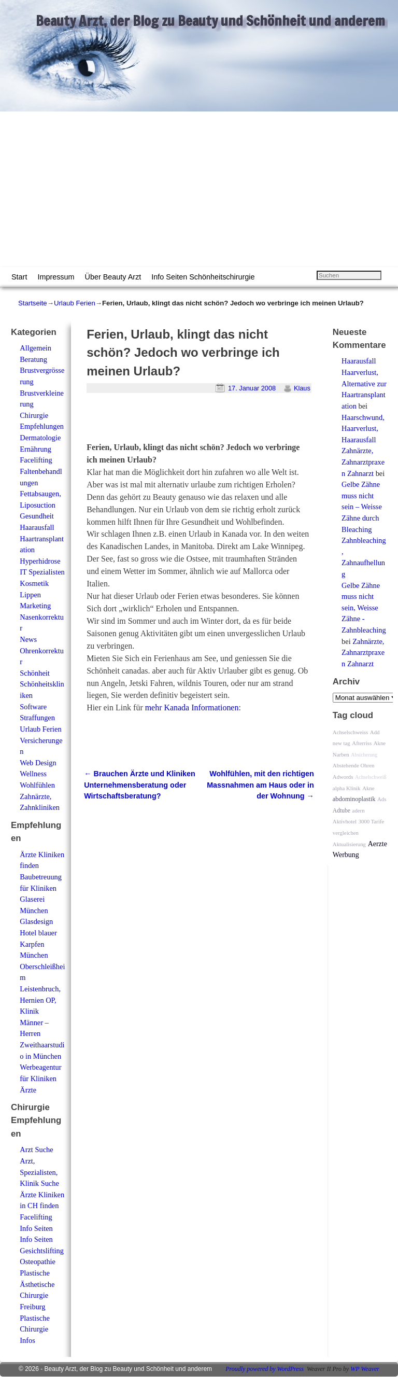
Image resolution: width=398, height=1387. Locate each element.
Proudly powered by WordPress (264, 1368)
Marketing (35, 605)
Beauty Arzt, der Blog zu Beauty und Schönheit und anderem (210, 21)
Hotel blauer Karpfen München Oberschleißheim (42, 955)
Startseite (32, 303)
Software (33, 707)
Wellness (33, 773)
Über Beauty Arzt (113, 277)
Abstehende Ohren (354, 765)
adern (358, 810)
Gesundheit (37, 516)
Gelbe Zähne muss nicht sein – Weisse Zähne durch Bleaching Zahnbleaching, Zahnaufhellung (364, 529)
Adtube (341, 810)
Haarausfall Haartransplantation (42, 538)
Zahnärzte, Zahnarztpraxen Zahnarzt (363, 461)
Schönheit (35, 673)
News (28, 639)
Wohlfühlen (37, 785)
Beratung (33, 359)
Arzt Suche (36, 1149)
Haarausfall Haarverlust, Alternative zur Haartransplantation (364, 383)
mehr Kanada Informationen (192, 707)
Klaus (302, 388)
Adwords (343, 777)
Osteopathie (37, 1261)
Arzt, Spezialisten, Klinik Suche (39, 1172)
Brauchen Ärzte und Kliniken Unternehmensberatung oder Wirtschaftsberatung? (139, 784)
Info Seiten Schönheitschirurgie (202, 277)
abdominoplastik (354, 799)
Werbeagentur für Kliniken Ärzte (40, 1078)
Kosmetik (34, 583)
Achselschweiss (350, 732)
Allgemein (35, 348)
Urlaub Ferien (74, 303)
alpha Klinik (347, 788)
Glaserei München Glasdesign (36, 910)
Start (19, 277)
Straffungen (37, 717)
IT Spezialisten (42, 572)
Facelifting (36, 460)
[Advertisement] (199, 189)
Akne (368, 788)
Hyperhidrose (40, 561)
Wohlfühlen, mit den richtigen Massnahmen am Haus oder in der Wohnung (260, 784)
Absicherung (364, 755)
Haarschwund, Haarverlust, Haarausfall (363, 428)
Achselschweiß (371, 777)
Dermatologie (40, 437)
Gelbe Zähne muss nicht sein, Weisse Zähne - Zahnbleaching (364, 607)
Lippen (30, 595)
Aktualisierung (349, 844)
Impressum (55, 277)
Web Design (38, 763)
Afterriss (362, 743)
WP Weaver (364, 1368)
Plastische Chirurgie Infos (35, 1329)
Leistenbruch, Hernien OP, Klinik (40, 1000)
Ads (381, 799)
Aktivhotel (345, 821)
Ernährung (35, 449)
